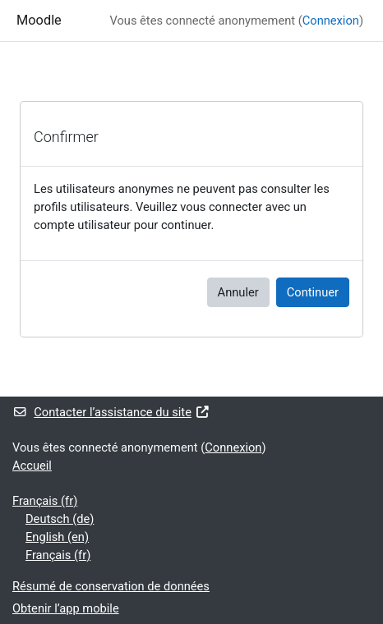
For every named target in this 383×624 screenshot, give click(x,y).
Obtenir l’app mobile (65, 608)
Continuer (313, 292)
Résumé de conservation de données (111, 586)
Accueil (32, 465)
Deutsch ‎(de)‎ (59, 519)
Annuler (238, 292)
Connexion (330, 20)
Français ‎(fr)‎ (44, 500)
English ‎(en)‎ (57, 537)
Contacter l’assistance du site (111, 412)
